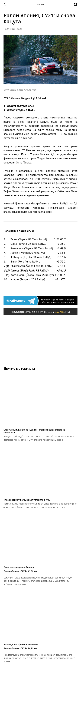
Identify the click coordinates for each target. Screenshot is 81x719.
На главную (40, 706)
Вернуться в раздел (40, 713)
